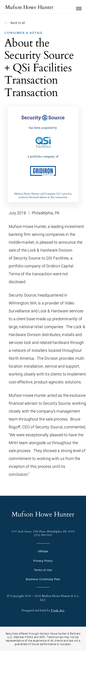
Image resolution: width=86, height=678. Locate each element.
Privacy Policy (43, 560)
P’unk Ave (57, 610)
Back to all (14, 23)
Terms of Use (43, 570)
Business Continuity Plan (43, 579)
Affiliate (43, 551)
